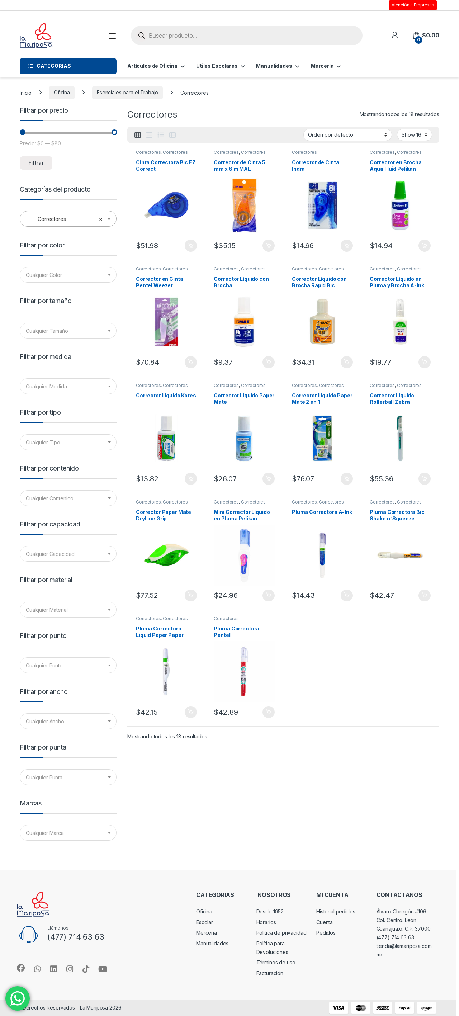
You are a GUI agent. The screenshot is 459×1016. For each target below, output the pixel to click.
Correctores (148, 152)
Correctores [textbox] (66, 219)
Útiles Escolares (217, 66)
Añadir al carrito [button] (191, 246)
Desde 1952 (270, 911)
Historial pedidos (335, 911)
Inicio (26, 92)
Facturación (269, 973)
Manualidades (274, 66)
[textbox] (68, 275)
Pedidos (326, 933)
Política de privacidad (281, 933)
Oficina (62, 92)
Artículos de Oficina (152, 66)
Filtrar (36, 163)
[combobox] (68, 219)
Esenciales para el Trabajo (127, 92)
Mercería (322, 66)
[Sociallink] (21, 968)
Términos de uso (275, 962)
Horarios (266, 922)
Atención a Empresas (413, 5)
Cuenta (324, 922)
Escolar (204, 922)
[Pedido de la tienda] (347, 135)
